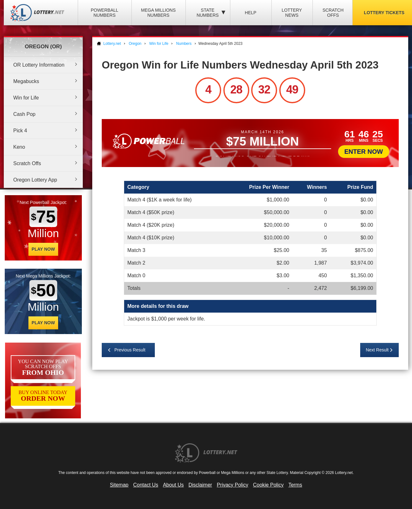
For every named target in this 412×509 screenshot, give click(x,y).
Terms (295, 485)
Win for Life (26, 97)
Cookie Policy (268, 485)
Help (251, 12)
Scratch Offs (333, 13)
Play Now (43, 249)
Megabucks (26, 81)
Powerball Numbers (104, 13)
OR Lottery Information (38, 65)
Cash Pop (24, 114)
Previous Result (129, 349)
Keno (19, 147)
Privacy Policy (232, 485)
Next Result (377, 349)
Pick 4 (20, 130)
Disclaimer (200, 485)
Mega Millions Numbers (158, 13)
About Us (173, 485)
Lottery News (292, 13)
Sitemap (119, 485)
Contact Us (145, 485)
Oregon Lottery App (35, 180)
